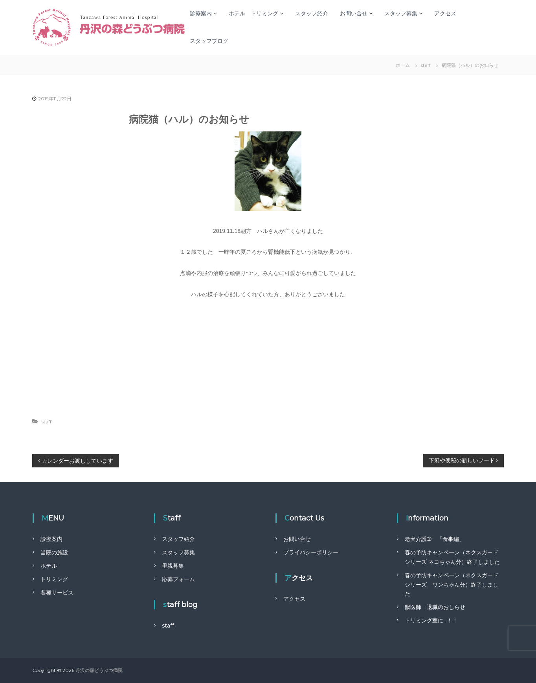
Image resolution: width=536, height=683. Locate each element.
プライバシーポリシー (310, 552)
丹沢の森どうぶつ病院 (99, 670)
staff (426, 65)
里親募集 (173, 565)
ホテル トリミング (253, 13)
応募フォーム (178, 579)
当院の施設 (54, 552)
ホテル (48, 565)
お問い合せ (353, 13)
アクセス (445, 13)
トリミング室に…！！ (431, 620)
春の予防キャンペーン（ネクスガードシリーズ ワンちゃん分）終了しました (451, 585)
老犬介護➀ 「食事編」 (434, 539)
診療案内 (201, 13)
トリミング (54, 579)
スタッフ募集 (400, 13)
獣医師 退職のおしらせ (435, 607)
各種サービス (56, 592)
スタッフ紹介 (311, 13)
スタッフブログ (209, 40)
